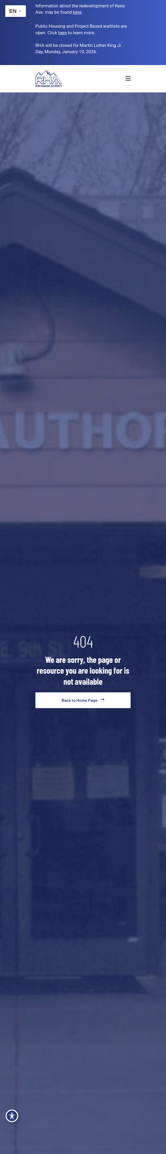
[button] (118, 79)
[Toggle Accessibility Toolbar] (12, 1115)
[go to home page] (83, 700)
